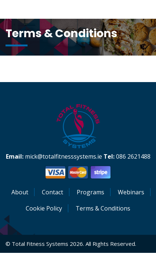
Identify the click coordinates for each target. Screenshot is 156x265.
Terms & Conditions (103, 208)
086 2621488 (133, 156)
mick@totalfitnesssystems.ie (63, 156)
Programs (90, 192)
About (19, 192)
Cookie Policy (44, 208)
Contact (52, 192)
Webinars (131, 192)
